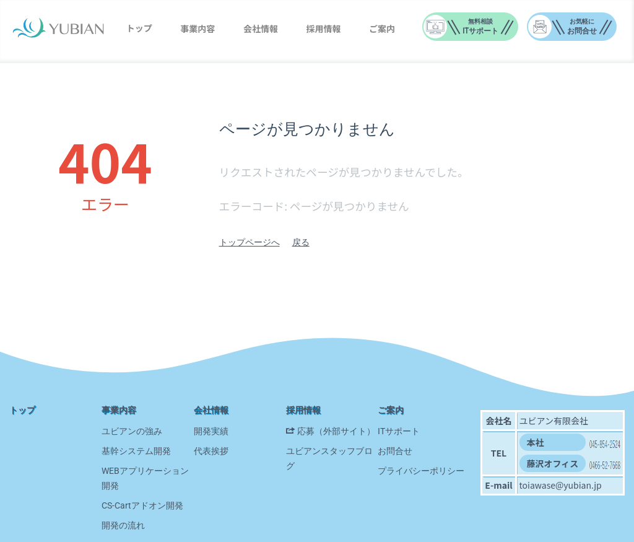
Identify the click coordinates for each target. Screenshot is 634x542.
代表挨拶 (211, 451)
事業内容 (197, 28)
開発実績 (211, 431)
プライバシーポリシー (421, 471)
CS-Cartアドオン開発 (142, 505)
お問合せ (395, 451)
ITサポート (399, 431)
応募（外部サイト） (336, 431)
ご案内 (382, 28)
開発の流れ (123, 525)
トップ (139, 28)
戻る (301, 242)
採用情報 (323, 28)
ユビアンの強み (132, 431)
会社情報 (260, 28)
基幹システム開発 (136, 451)
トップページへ (249, 242)
